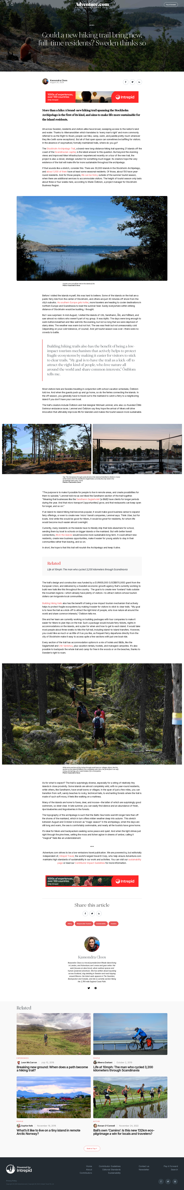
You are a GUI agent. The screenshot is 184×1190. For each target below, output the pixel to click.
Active (96, 1121)
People (96, 1058)
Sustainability (101, 924)
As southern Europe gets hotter (73, 302)
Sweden (113, 924)
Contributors (86, 1173)
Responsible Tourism (84, 924)
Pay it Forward (171, 4)
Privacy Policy (11, 1181)
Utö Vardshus (66, 645)
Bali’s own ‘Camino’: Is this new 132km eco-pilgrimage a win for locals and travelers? (123, 1132)
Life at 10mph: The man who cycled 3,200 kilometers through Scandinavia (87, 569)
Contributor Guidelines (110, 1166)
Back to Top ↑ (92, 1148)
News (92, 25)
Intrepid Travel (66, 856)
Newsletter (144, 1169)
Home (89, 1166)
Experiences (23, 1058)
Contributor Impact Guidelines (90, 863)
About (89, 1169)
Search (174, 1169)
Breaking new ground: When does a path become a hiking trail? (52, 1068)
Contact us (144, 1166)
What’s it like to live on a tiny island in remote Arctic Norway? (48, 1132)
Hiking (70, 924)
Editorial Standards (111, 1169)
